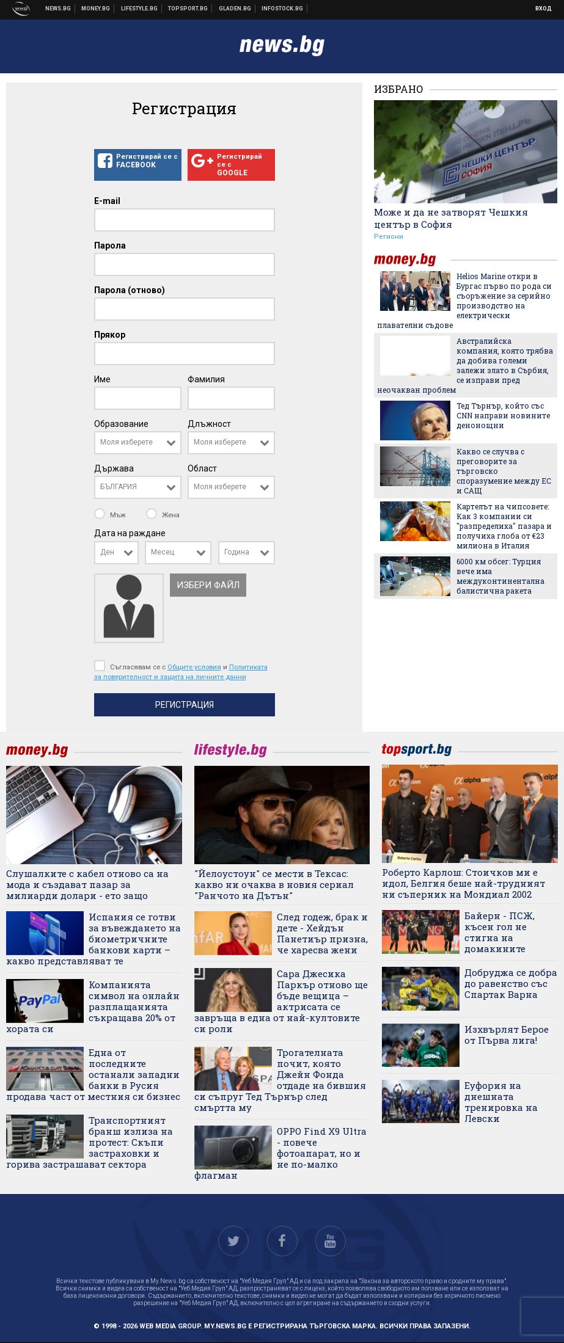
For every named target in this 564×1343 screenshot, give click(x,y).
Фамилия (206, 379)
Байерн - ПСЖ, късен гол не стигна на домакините (499, 932)
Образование (121, 424)
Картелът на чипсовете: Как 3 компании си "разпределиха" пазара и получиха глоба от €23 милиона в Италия (504, 525)
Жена (163, 515)
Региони (388, 237)
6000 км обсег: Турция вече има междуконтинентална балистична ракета (500, 575)
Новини (58, 8)
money (412, 259)
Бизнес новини (96, 8)
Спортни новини (188, 8)
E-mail (107, 201)
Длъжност (209, 424)
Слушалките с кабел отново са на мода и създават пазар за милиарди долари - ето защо (87, 884)
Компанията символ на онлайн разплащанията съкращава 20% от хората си (93, 1006)
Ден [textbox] (107, 552)
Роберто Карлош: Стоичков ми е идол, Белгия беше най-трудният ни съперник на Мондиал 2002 (463, 883)
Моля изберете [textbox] (126, 442)
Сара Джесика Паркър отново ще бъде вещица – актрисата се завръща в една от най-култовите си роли (281, 1001)
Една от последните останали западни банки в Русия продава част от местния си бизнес (93, 1074)
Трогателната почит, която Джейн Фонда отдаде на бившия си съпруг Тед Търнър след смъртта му (280, 1080)
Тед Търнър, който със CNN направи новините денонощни (503, 415)
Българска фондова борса (282, 8)
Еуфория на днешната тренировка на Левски (501, 1102)
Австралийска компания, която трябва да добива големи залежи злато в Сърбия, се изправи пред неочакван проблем (465, 365)
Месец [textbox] (162, 552)
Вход (543, 8)
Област (202, 468)
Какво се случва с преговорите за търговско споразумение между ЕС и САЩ (503, 470)
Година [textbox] (236, 552)
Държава (114, 468)
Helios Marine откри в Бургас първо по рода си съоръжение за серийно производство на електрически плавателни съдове (464, 300)
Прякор (109, 335)
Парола (110, 245)
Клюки (139, 8)
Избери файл (208, 585)
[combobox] (137, 442)
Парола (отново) (129, 290)
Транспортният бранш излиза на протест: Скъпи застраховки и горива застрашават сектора (89, 1142)
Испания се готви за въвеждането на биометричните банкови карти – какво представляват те (93, 938)
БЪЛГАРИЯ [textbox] (118, 486)
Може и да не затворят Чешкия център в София (451, 218)
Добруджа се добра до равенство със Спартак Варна (510, 983)
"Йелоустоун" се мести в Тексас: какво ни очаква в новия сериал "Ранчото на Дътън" (274, 884)
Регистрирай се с (138, 161)
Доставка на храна (235, 8)
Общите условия (194, 667)
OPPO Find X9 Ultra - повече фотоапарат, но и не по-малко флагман (280, 1153)
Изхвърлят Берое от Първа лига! (506, 1035)
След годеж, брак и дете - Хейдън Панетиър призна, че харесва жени (322, 933)
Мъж (111, 515)
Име (102, 379)
